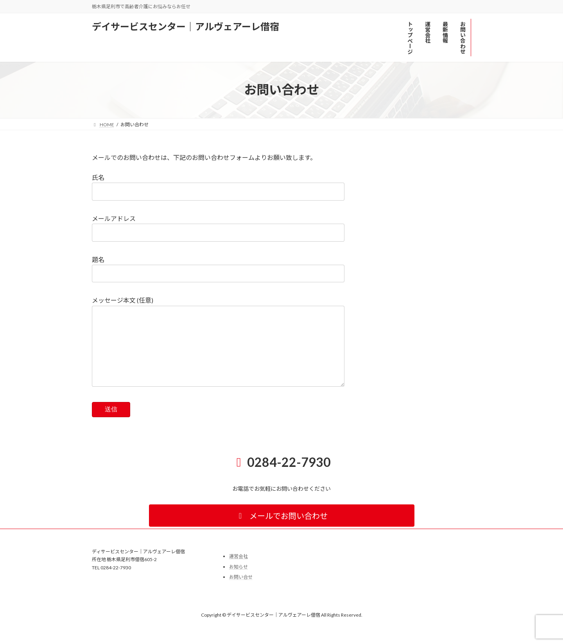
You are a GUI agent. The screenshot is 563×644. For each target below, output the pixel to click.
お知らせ (238, 582)
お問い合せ (241, 593)
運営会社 (238, 572)
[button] (281, 531)
